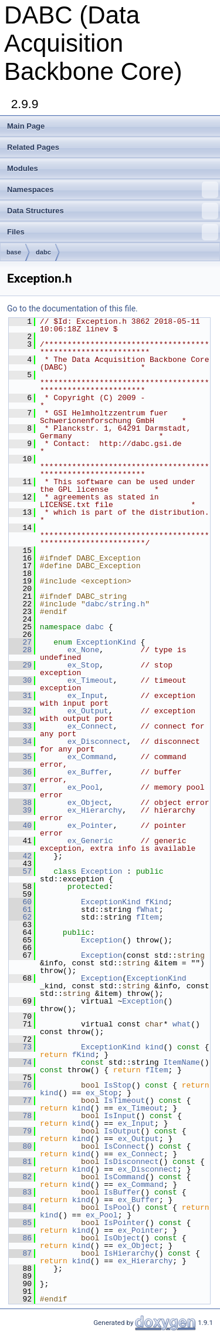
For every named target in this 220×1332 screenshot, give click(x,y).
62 (20, 917)
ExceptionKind (106, 642)
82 (20, 1177)
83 (20, 1192)
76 (20, 1085)
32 (20, 711)
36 (20, 772)
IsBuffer (122, 1192)
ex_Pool (83, 787)
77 (20, 1100)
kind (154, 1047)
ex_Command (90, 756)
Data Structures (112, 211)
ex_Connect (90, 726)
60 (20, 902)
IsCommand (124, 1177)
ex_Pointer (90, 825)
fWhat (147, 909)
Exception (101, 871)
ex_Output (88, 711)
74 (20, 1062)
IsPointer (124, 1222)
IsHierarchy (129, 1253)
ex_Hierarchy (95, 810)
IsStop (117, 1085)
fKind (156, 902)
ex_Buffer (88, 772)
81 (20, 1161)
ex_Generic (90, 841)
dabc (43, 252)
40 (20, 825)
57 (20, 871)
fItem (147, 917)
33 (20, 726)
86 (20, 1238)
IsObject (122, 1238)
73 (20, 1047)
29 (20, 665)
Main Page (26, 126)
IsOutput (122, 1131)
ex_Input (85, 695)
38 (20, 802)
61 (20, 909)
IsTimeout (124, 1100)
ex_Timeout (90, 680)
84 (20, 1207)
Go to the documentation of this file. (72, 308)
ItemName (181, 1062)
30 (20, 680)
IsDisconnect (131, 1161)
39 (20, 810)
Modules (22, 168)
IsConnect (124, 1146)
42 (20, 856)
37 (20, 787)
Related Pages (33, 147)
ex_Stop (83, 665)
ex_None (83, 650)
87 (20, 1253)
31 (20, 695)
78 (20, 1115)
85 (20, 1222)
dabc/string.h (115, 604)
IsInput (120, 1115)
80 (20, 1146)
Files (112, 232)
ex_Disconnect (97, 741)
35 (20, 756)
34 (20, 741)
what (181, 1024)
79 (20, 1131)
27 (20, 642)
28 (20, 650)
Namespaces (112, 190)
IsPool (117, 1207)
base (13, 252)
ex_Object (88, 802)
